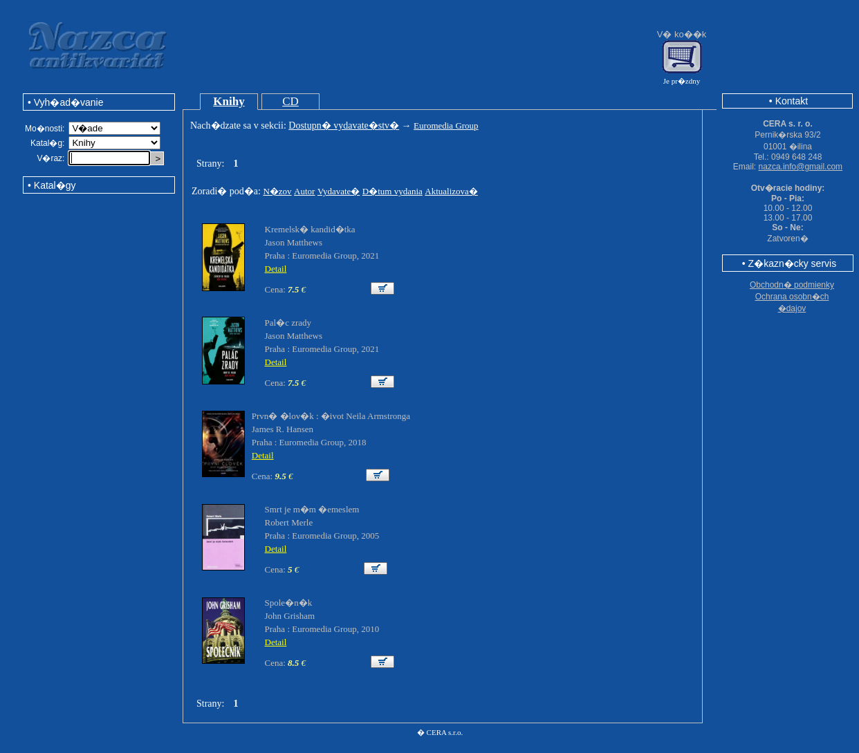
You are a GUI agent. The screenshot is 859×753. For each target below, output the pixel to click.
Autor (304, 191)
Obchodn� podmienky (792, 285)
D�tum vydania (392, 191)
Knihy (228, 101)
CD (290, 101)
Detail (276, 268)
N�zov (277, 191)
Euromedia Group (446, 125)
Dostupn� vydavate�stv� (343, 125)
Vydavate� (338, 191)
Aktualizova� (451, 191)
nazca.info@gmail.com (801, 166)
